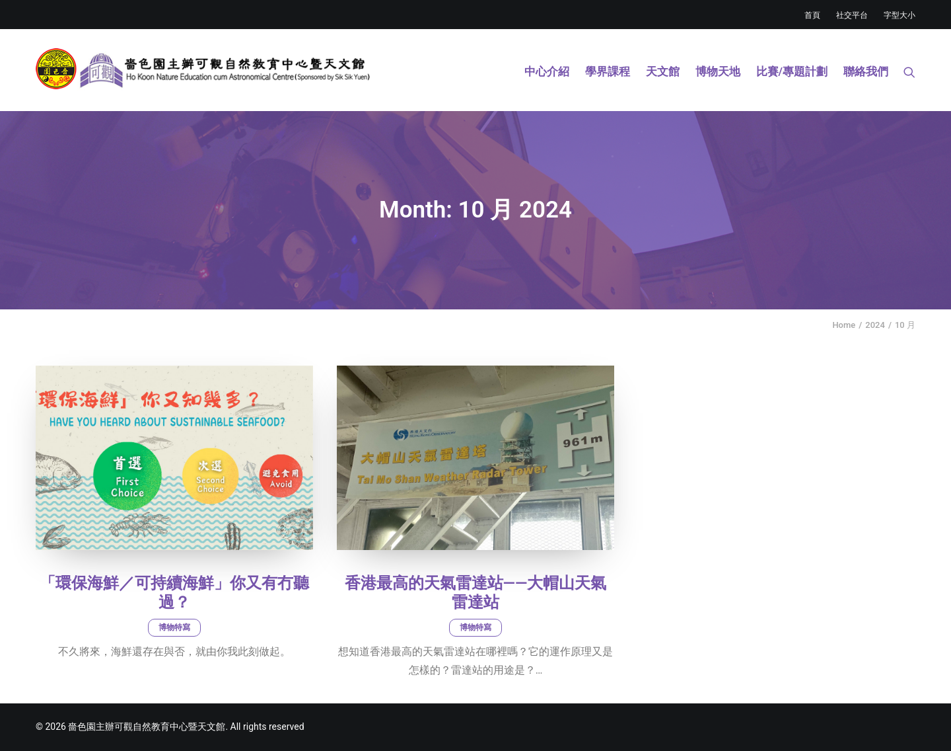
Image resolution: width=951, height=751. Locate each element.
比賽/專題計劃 (792, 71)
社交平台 (852, 15)
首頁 (812, 15)
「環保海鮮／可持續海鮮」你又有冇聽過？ (174, 593)
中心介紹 (546, 71)
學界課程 (607, 71)
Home (843, 325)
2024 (875, 325)
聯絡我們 (865, 71)
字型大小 (899, 15)
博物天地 (717, 71)
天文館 (663, 71)
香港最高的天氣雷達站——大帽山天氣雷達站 (476, 593)
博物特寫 (174, 627)
